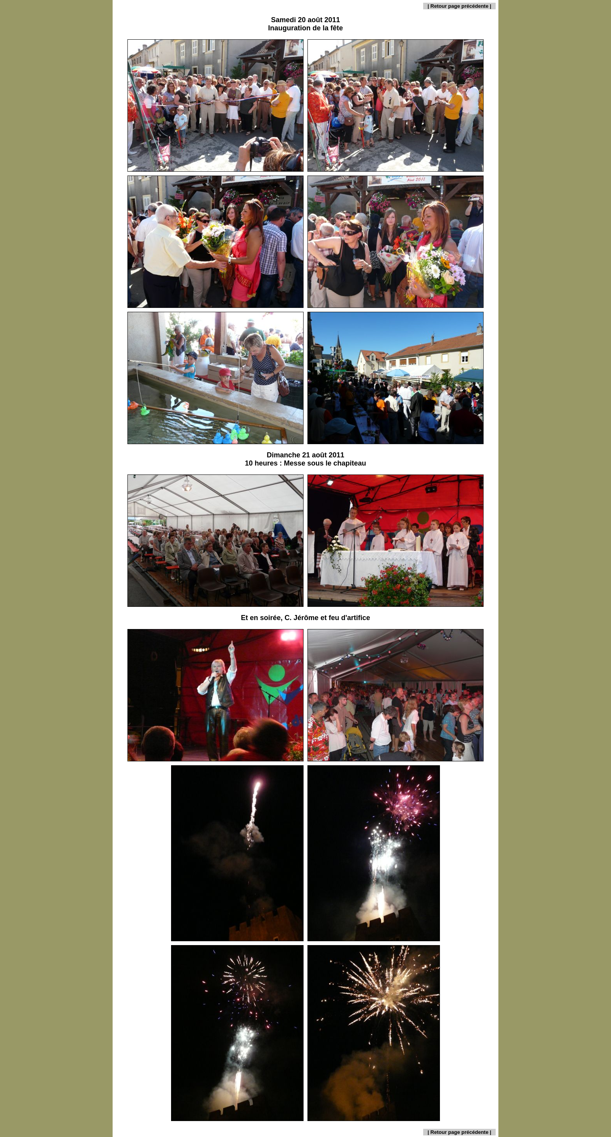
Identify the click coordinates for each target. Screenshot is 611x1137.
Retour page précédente (460, 6)
